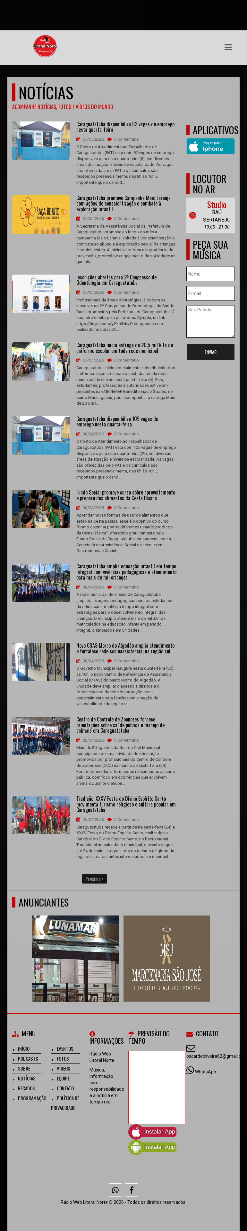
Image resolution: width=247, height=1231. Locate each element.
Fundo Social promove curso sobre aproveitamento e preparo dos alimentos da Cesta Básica (125, 495)
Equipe (63, 1078)
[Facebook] (131, 1190)
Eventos (65, 1048)
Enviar (211, 351)
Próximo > (94, 879)
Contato (65, 1088)
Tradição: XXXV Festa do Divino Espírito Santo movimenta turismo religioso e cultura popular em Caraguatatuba (126, 804)
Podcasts (28, 1058)
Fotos (63, 1058)
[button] (228, 47)
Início (24, 1048)
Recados (26, 1088)
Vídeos (63, 1068)
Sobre (24, 1068)
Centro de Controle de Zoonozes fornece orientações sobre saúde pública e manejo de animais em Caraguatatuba (120, 725)
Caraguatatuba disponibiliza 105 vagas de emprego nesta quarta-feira (117, 421)
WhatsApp (205, 1071)
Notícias (27, 1078)
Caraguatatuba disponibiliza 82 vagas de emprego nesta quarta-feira (125, 127)
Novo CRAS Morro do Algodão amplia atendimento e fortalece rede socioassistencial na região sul (125, 648)
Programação (32, 1098)
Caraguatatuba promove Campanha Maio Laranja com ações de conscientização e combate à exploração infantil (123, 203)
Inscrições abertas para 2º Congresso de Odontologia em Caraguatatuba (116, 280)
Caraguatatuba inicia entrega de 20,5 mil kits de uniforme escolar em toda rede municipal (124, 348)
